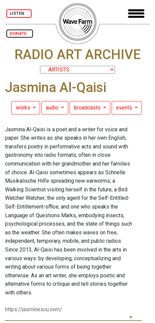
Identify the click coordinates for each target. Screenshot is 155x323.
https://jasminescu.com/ (33, 309)
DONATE (20, 33)
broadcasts (88, 107)
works (24, 107)
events (124, 107)
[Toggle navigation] (136, 13)
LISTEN (19, 13)
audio (53, 107)
